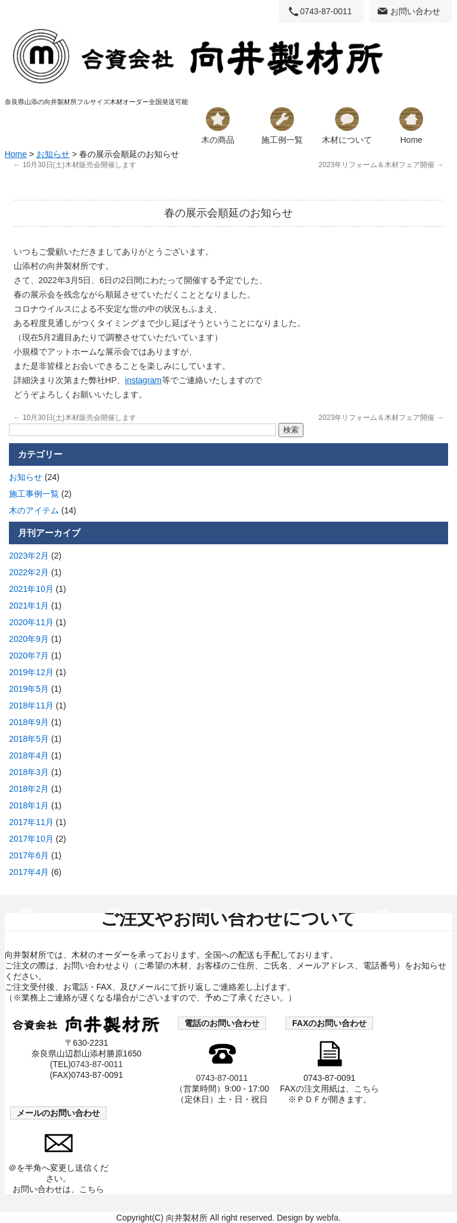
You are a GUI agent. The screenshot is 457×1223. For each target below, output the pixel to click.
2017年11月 (31, 822)
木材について (347, 126)
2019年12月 (31, 672)
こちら (366, 1088)
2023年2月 (29, 555)
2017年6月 (29, 855)
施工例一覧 (282, 126)
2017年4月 (29, 872)
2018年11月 (31, 705)
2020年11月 (31, 622)
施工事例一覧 (34, 493)
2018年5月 (29, 739)
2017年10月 (31, 838)
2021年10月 (31, 589)
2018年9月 (29, 722)
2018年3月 (29, 772)
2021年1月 (29, 605)
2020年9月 (29, 639)
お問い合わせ (415, 11)
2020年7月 (29, 655)
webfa (327, 1217)
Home (411, 126)
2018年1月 (29, 805)
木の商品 (217, 126)
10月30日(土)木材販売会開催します (75, 165)
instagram (143, 380)
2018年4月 (29, 755)
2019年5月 (29, 689)
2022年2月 (29, 572)
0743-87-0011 (326, 11)
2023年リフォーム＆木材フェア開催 (380, 165)
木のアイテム (34, 510)
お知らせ (53, 154)
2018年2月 (29, 789)
